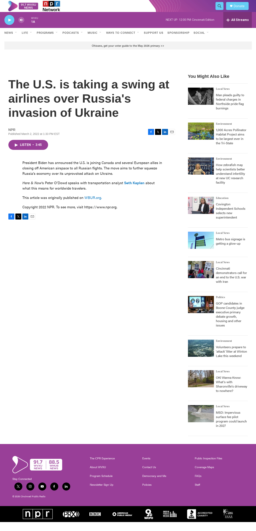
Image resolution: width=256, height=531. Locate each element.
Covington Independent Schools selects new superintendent (230, 219)
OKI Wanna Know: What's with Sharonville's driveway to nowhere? (231, 393)
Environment (224, 132)
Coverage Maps (204, 476)
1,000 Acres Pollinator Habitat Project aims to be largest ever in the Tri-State (231, 145)
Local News (223, 98)
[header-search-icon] (221, 11)
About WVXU (98, 476)
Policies (147, 493)
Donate (241, 10)
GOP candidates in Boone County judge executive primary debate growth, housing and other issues (230, 323)
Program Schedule (101, 485)
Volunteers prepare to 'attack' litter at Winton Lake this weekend (231, 360)
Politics (220, 306)
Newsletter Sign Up (101, 493)
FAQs (198, 485)
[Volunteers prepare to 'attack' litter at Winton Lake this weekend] (201, 357)
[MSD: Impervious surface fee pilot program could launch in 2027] (201, 422)
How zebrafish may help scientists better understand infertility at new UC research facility (230, 182)
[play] (9, 29)
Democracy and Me (154, 485)
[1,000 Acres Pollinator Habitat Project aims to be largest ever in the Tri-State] (201, 140)
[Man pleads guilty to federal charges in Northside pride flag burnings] (201, 105)
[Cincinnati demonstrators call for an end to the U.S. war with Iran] (201, 278)
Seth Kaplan (134, 191)
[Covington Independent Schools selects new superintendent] (201, 214)
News (8, 42)
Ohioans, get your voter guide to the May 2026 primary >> (128, 54)
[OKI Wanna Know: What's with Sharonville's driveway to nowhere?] (201, 387)
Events (146, 467)
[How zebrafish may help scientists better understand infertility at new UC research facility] (201, 175)
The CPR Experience (102, 467)
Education (222, 207)
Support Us (153, 42)
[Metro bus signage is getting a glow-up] (201, 249)
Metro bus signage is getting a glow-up (230, 250)
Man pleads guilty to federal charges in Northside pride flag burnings (230, 110)
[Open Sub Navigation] (16, 41)
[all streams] (237, 29)
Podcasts (70, 42)
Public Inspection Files (208, 467)
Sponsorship (178, 42)
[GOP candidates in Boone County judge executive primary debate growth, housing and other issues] (201, 313)
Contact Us (149, 476)
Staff (197, 493)
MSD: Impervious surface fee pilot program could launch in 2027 (231, 428)
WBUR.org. (93, 206)
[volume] (21, 29)
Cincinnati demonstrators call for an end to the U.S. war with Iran (231, 284)
